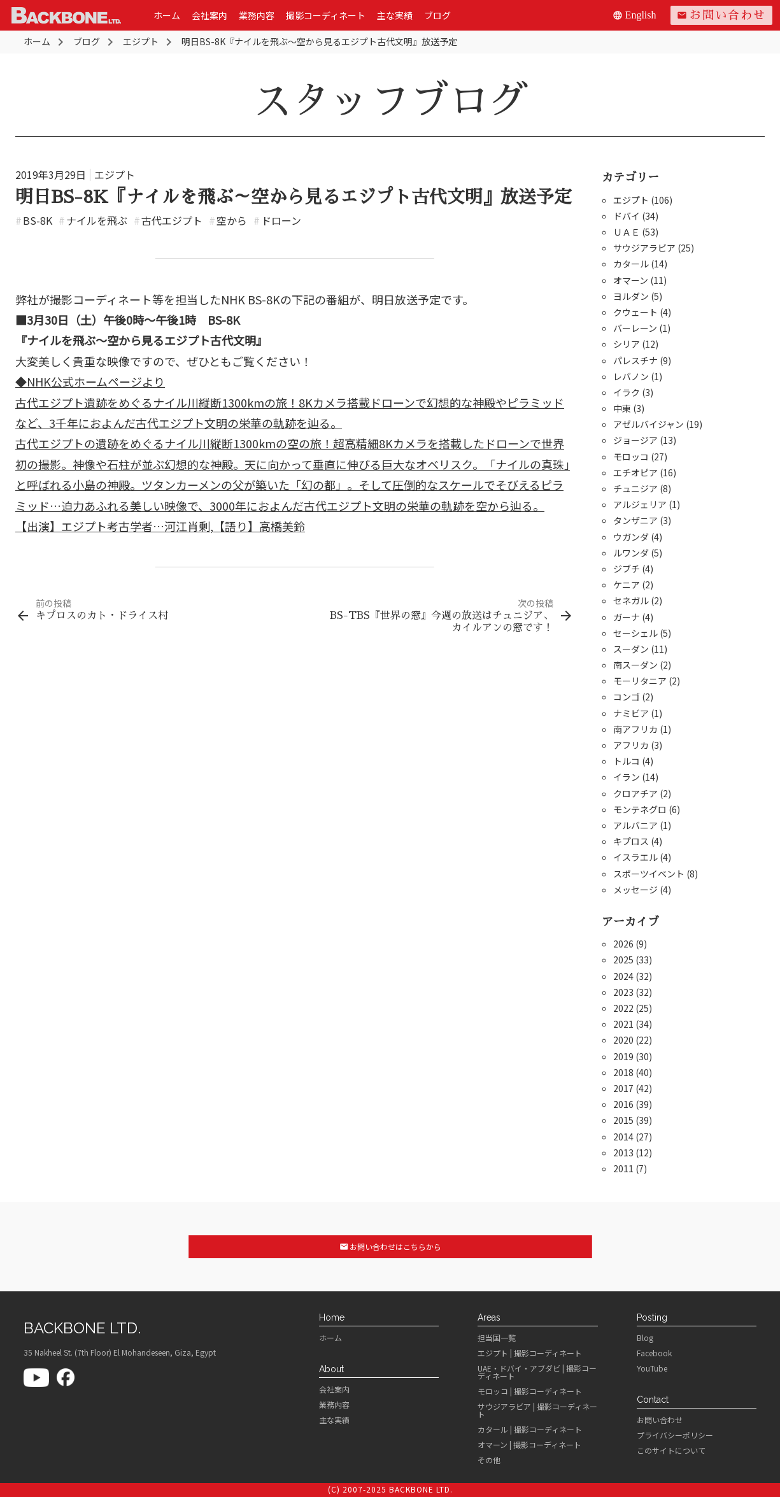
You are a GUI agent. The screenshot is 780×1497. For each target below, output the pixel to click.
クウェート (635, 312)
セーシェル (635, 633)
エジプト (114, 174)
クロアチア (635, 793)
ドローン (277, 220)
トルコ (626, 761)
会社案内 (209, 15)
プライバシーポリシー (675, 1435)
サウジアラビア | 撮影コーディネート (537, 1410)
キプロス (631, 841)
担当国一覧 (497, 1338)
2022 (623, 1008)
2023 (623, 992)
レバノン (631, 376)
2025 (623, 959)
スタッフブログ (390, 101)
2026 (623, 943)
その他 (489, 1460)
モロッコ (631, 456)
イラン (626, 776)
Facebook (654, 1353)
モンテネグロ (640, 809)
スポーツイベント (648, 873)
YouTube (652, 1368)
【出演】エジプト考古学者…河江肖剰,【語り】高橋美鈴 (160, 526)
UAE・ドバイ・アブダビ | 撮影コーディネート (537, 1372)
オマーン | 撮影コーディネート (529, 1445)
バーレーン (635, 328)
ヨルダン (631, 296)
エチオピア (635, 472)
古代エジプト (168, 220)
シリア (626, 343)
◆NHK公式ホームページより (90, 381)
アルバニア (635, 825)
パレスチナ (635, 360)
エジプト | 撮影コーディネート (530, 1353)
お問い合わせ (721, 15)
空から (228, 220)
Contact (653, 1399)
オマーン (630, 280)
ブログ (437, 15)
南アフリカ (635, 729)
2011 (623, 1168)
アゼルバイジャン (648, 424)
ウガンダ (631, 536)
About (331, 1369)
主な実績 (395, 15)
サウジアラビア (644, 247)
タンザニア (635, 520)
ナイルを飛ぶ (93, 220)
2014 (623, 1136)
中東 (622, 408)
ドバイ (626, 215)
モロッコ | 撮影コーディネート (530, 1391)
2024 (623, 976)
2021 (623, 1024)
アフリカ (631, 745)
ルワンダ (631, 552)
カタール (631, 263)
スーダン (631, 648)
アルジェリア (640, 504)
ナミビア (631, 713)
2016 (623, 1104)
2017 (623, 1088)
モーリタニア (640, 680)
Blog (645, 1338)
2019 (623, 1056)
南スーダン (635, 664)
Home (331, 1317)
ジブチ (626, 568)
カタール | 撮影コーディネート (530, 1429)
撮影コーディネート (325, 15)
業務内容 (256, 15)
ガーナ (626, 617)
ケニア (626, 584)
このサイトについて (671, 1450)
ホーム (166, 15)
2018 (623, 1072)
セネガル (631, 600)
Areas (489, 1317)
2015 (623, 1120)
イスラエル (635, 857)
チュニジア (635, 488)
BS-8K (33, 220)
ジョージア (635, 440)
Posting (652, 1317)
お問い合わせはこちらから (390, 1246)
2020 (623, 1039)
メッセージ (635, 889)
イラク (626, 392)
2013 (623, 1152)
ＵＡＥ (626, 231)
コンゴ (626, 696)
